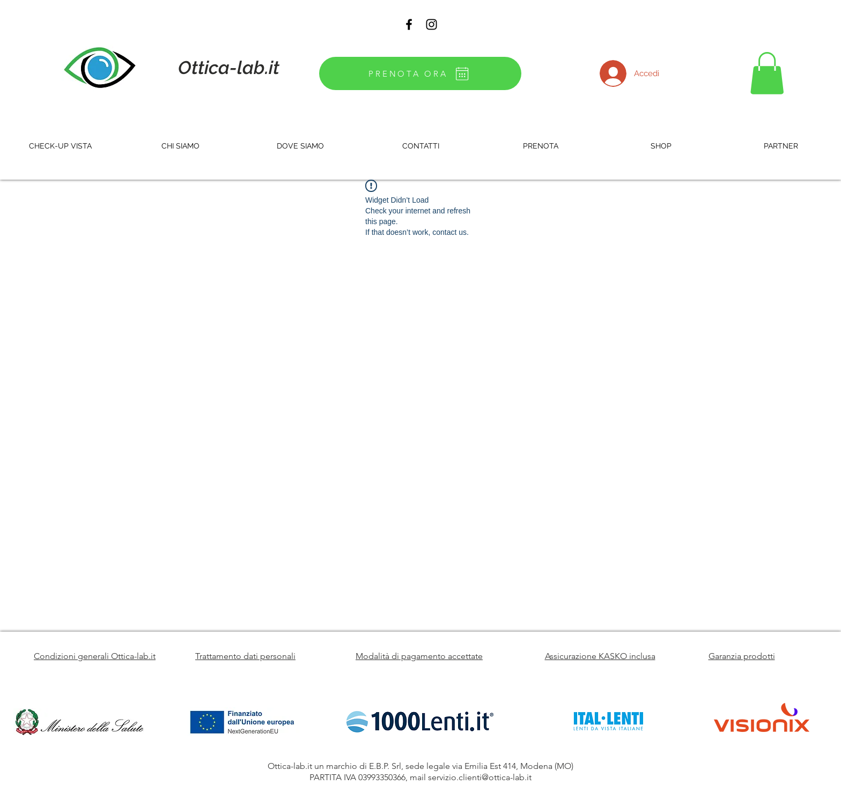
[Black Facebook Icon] (409, 24)
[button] (767, 73)
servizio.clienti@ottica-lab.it (480, 777)
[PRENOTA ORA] (420, 73)
